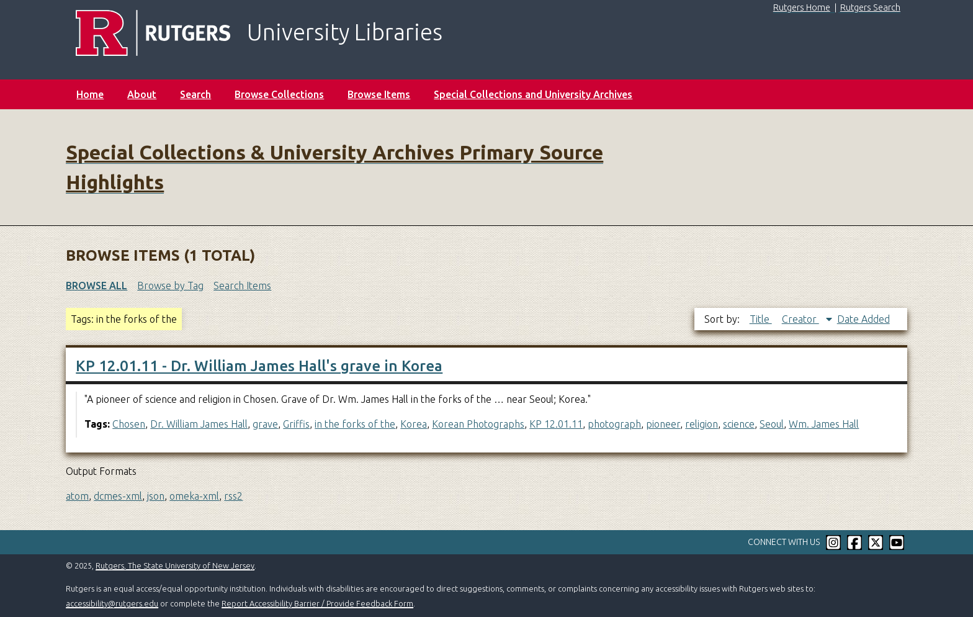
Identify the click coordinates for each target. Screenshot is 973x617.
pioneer (663, 424)
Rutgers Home (801, 7)
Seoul (772, 424)
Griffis (296, 424)
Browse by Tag (170, 285)
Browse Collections (279, 94)
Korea (413, 424)
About (141, 94)
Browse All (96, 285)
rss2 (233, 496)
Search (195, 94)
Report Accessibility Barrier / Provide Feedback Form (317, 603)
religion (701, 424)
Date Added (863, 319)
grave (265, 424)
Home (90, 94)
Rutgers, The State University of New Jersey (175, 565)
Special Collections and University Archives (533, 94)
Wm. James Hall (824, 424)
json (155, 496)
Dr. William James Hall (199, 424)
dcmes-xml (118, 496)
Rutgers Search (870, 7)
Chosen (128, 424)
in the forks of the (355, 424)
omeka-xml (194, 496)
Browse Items (379, 94)
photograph (614, 424)
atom (77, 496)
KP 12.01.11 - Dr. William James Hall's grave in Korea (259, 366)
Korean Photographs (478, 424)
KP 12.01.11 (556, 424)
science (739, 424)
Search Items (242, 285)
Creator (800, 319)
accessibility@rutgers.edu (112, 603)
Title (761, 319)
